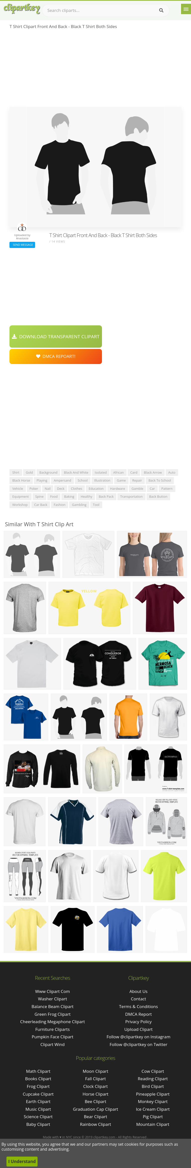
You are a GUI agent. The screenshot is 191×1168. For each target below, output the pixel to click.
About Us (138, 991)
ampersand (62, 480)
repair (137, 480)
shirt (15, 472)
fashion (59, 504)
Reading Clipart (153, 1078)
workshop (20, 504)
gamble (137, 488)
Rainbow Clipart (95, 1124)
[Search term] (106, 10)
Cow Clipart (153, 1071)
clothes (76, 488)
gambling (79, 504)
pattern (167, 488)
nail (48, 488)
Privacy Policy (138, 1021)
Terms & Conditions (138, 1006)
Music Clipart (38, 1109)
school (83, 480)
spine (39, 496)
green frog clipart (53, 1014)
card (134, 472)
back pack (106, 496)
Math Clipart (38, 1071)
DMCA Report (138, 1014)
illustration (102, 480)
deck (60, 488)
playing (42, 480)
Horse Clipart (95, 1094)
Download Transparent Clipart (55, 336)
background (48, 472)
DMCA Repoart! (55, 356)
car (152, 488)
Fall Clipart (95, 1078)
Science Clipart (38, 1116)
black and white (76, 472)
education (96, 488)
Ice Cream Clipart (153, 1109)
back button (158, 496)
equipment (20, 496)
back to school (159, 480)
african (118, 472)
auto (172, 472)
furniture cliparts (52, 1029)
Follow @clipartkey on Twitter (138, 1044)
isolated (101, 472)
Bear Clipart (95, 1116)
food (53, 496)
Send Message (22, 244)
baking (69, 496)
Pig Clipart (153, 1116)
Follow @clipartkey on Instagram (138, 1037)
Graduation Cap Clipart (95, 1109)
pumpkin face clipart (52, 1037)
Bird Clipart (153, 1086)
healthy (86, 496)
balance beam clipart (53, 1006)
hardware (117, 488)
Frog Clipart (38, 1086)
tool (96, 504)
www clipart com (52, 991)
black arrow (153, 472)
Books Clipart (38, 1078)
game (121, 480)
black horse (21, 480)
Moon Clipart (95, 1071)
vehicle (17, 488)
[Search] (161, 10)
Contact (138, 999)
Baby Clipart (38, 1124)
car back (40, 504)
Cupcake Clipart (38, 1094)
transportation (131, 496)
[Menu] (186, 9)
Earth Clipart (38, 1101)
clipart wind (53, 1044)
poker (34, 488)
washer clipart (52, 999)
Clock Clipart (95, 1086)
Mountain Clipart (152, 1124)
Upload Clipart (138, 1029)
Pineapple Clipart (153, 1094)
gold (29, 472)
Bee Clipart (95, 1101)
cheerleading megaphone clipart (52, 1021)
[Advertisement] (95, 69)
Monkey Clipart (153, 1101)
